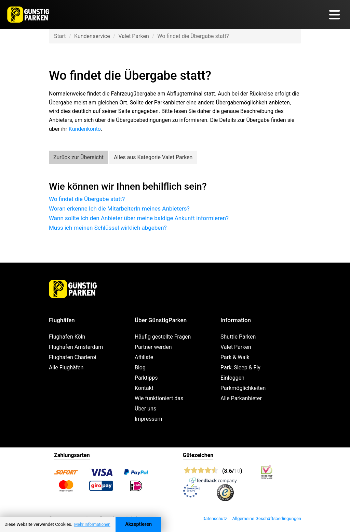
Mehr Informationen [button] (92, 524)
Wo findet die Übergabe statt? (87, 198)
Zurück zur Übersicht (78, 157)
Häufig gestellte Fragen (163, 336)
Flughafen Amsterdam (76, 347)
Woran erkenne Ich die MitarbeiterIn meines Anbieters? (119, 208)
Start (60, 36)
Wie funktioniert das (159, 398)
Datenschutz (214, 518)
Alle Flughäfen (66, 367)
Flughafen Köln (67, 336)
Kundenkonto (85, 129)
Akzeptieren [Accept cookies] (138, 524)
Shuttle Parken (238, 336)
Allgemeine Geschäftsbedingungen (266, 518)
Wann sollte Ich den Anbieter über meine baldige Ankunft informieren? (139, 218)
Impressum (148, 419)
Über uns (145, 408)
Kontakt (144, 388)
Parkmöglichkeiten (243, 388)
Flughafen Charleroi (72, 357)
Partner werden (153, 347)
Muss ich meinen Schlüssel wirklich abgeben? (108, 227)
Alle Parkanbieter (241, 398)
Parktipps (146, 378)
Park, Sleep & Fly (240, 367)
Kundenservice (92, 36)
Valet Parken (133, 36)
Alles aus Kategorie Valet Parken (153, 157)
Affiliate (144, 357)
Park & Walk (235, 357)
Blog (140, 367)
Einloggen (232, 378)
